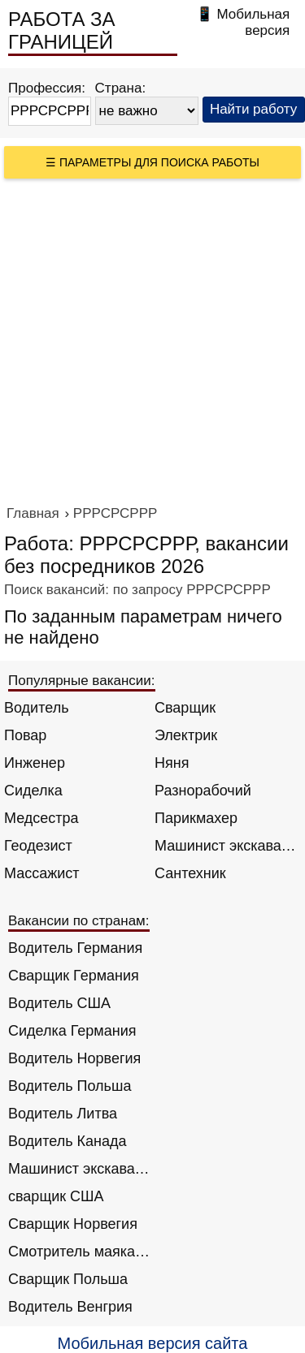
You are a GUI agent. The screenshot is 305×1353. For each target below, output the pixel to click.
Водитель (36, 708)
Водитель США (59, 1003)
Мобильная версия (253, 22)
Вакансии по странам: (79, 921)
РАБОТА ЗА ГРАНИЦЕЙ (61, 30)
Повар (25, 735)
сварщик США (56, 1196)
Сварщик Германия (73, 975)
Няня (172, 763)
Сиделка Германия (72, 1031)
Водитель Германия (75, 948)
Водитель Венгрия (70, 1307)
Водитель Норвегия (74, 1058)
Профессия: (46, 88)
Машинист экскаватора (226, 846)
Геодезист (38, 846)
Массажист (42, 873)
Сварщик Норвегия (72, 1224)
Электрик (186, 735)
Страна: (120, 88)
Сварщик (185, 708)
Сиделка (33, 790)
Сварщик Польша (68, 1279)
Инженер (34, 763)
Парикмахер (196, 818)
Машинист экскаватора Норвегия (79, 1169)
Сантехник (190, 873)
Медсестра (41, 818)
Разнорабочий (203, 790)
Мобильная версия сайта (153, 1343)
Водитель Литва (62, 1113)
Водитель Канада (67, 1141)
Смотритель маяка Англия (79, 1251)
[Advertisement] (152, 339)
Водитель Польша (69, 1086)
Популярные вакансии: (81, 680)
